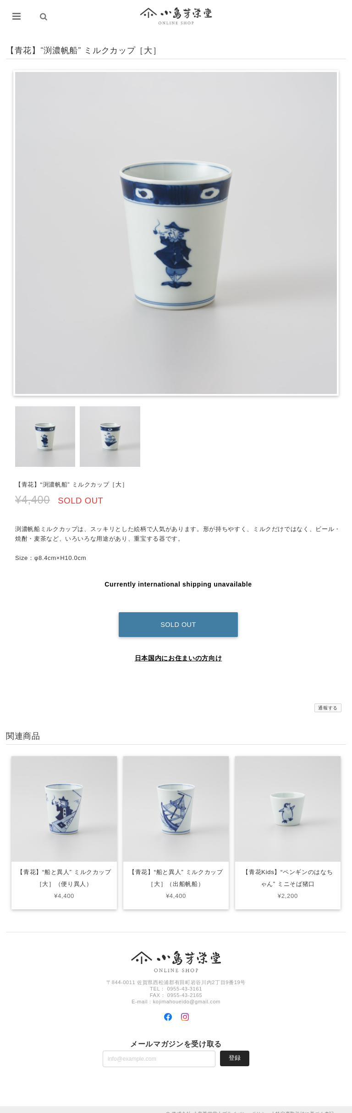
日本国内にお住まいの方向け (178, 649)
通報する (328, 699)
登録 (235, 1049)
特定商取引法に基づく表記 (304, 1104)
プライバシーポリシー (246, 1104)
